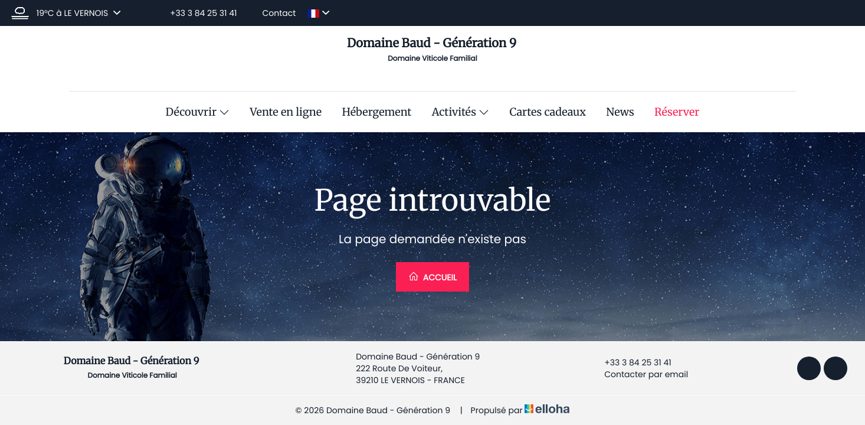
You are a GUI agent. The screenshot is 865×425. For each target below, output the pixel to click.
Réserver (676, 112)
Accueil (432, 277)
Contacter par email (639, 374)
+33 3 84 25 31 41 (631, 362)
